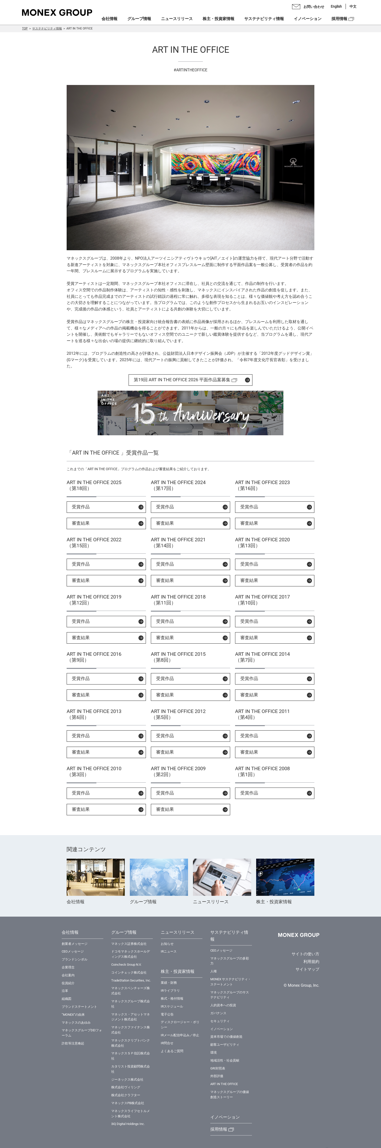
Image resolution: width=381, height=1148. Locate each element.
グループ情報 (139, 18)
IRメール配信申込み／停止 (180, 1035)
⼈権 (213, 971)
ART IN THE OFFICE (224, 1084)
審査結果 (81, 523)
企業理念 (68, 967)
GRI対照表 (217, 1068)
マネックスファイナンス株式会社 (130, 1029)
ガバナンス (218, 1013)
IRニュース (169, 951)
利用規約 (311, 961)
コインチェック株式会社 (129, 972)
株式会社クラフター (125, 1095)
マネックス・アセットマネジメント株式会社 (130, 1016)
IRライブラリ (170, 990)
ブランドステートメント (79, 1007)
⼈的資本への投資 (223, 1005)
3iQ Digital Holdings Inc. (128, 1124)
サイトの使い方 (305, 954)
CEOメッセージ (73, 951)
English (336, 6)
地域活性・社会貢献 (224, 1060)
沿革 (65, 991)
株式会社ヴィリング (125, 1087)
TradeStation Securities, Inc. (131, 980)
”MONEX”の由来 (73, 1014)
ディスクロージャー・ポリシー (180, 1024)
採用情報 (339, 18)
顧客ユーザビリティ (224, 1044)
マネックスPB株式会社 (127, 1103)
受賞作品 (81, 506)
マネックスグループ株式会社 (130, 1003)
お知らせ (167, 944)
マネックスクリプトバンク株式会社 (130, 1043)
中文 (353, 6)
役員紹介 (68, 983)
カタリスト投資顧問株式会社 (130, 1069)
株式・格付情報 (172, 998)
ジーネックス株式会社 (127, 1079)
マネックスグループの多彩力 (229, 961)
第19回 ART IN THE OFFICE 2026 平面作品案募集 (182, 379)
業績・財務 (169, 982)
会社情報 (109, 18)
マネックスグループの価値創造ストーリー (229, 1094)
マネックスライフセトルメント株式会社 (130, 1113)
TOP (25, 28)
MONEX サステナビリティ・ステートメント (230, 981)
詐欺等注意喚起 (73, 1043)
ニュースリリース (177, 18)
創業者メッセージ (74, 944)
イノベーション (308, 18)
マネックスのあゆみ (76, 1022)
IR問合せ (167, 1043)
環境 (213, 1052)
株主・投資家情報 (218, 18)
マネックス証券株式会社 (129, 944)
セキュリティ (220, 1021)
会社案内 (68, 975)
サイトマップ (307, 969)
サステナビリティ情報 (47, 28)
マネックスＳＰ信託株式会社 (130, 1055)
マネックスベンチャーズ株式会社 (130, 990)
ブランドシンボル (74, 959)
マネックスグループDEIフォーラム (82, 1032)
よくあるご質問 (172, 1051)
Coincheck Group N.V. (126, 964)
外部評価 (216, 1076)
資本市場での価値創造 (226, 1037)
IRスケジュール (172, 1006)
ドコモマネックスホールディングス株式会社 (130, 954)
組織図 (66, 999)
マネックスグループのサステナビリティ (229, 994)
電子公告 (167, 1014)
